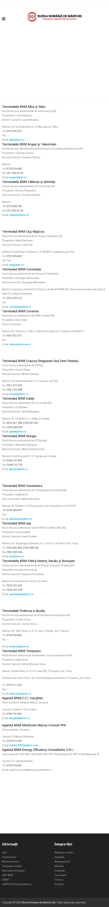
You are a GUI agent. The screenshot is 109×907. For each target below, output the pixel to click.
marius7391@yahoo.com (23, 745)
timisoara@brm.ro (20, 693)
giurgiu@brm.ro (18, 469)
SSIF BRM (7, 875)
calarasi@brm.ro (19, 215)
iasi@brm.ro (16, 556)
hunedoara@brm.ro (20, 518)
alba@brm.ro (16, 139)
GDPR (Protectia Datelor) (16, 884)
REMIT (6, 879)
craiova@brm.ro (18, 394)
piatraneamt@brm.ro (21, 594)
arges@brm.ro (17, 177)
